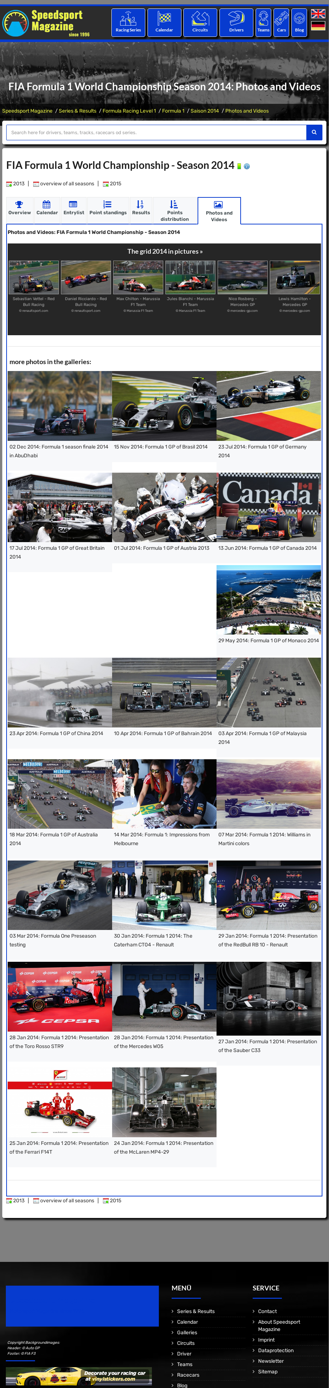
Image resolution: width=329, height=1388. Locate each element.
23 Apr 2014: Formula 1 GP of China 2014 (56, 733)
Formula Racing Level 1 (129, 111)
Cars (281, 30)
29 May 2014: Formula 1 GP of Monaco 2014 (268, 641)
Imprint (266, 1339)
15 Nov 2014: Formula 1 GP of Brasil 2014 (161, 446)
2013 (15, 184)
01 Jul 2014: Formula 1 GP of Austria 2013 (161, 548)
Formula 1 (173, 111)
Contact (267, 1311)
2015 (112, 184)
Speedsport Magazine (27, 111)
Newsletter (271, 1361)
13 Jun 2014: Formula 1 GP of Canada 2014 (267, 548)
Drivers (236, 30)
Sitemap (268, 1371)
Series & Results (77, 111)
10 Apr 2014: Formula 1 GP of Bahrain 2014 (163, 733)
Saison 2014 (205, 111)
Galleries (187, 1332)
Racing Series (128, 30)
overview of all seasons (63, 184)
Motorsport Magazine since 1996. (47, 1311)
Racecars (188, 1375)
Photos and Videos (247, 111)
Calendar (164, 30)
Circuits (200, 30)
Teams (263, 30)
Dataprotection (276, 1350)
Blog (299, 30)
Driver (184, 1353)
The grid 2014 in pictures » (165, 251)
